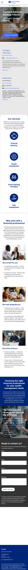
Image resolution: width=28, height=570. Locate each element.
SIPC (17, 567)
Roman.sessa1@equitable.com (12, 88)
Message (3, 477)
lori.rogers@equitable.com (7, 559)
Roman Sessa (6, 78)
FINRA (14, 567)
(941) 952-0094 (8, 55)
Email (2, 459)
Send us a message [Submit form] (8, 489)
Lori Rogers (6, 50)
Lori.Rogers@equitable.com (11, 58)
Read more (5, 70)
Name (2, 451)
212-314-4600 (4, 567)
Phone (3, 468)
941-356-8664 (7, 83)
